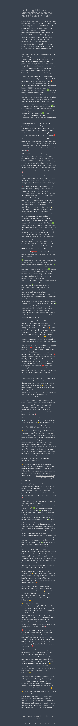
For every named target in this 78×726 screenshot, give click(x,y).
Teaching (46, 716)
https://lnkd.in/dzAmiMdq (30, 598)
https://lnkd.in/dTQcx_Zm (30, 606)
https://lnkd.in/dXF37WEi (44, 433)
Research (37, 716)
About (53, 716)
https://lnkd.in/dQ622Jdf (30, 622)
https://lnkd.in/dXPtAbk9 (41, 666)
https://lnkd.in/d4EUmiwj (45, 475)
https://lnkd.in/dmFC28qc (43, 354)
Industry (30, 716)
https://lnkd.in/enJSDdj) (46, 161)
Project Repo (26, 44)
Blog (23, 716)
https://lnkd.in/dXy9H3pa (30, 506)
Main (39, 719)
